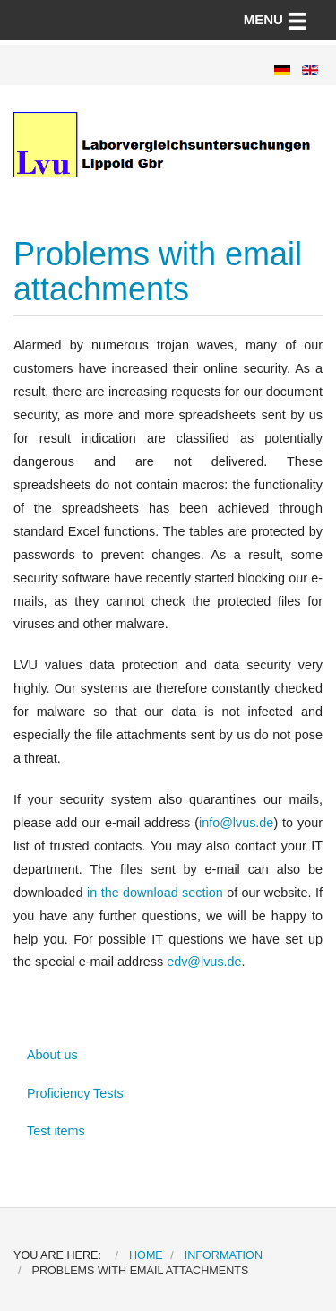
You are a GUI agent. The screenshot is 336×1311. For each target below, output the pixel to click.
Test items (56, 1131)
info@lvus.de (236, 822)
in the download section (155, 892)
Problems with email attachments (157, 272)
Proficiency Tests (75, 1093)
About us (52, 1055)
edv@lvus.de (204, 961)
